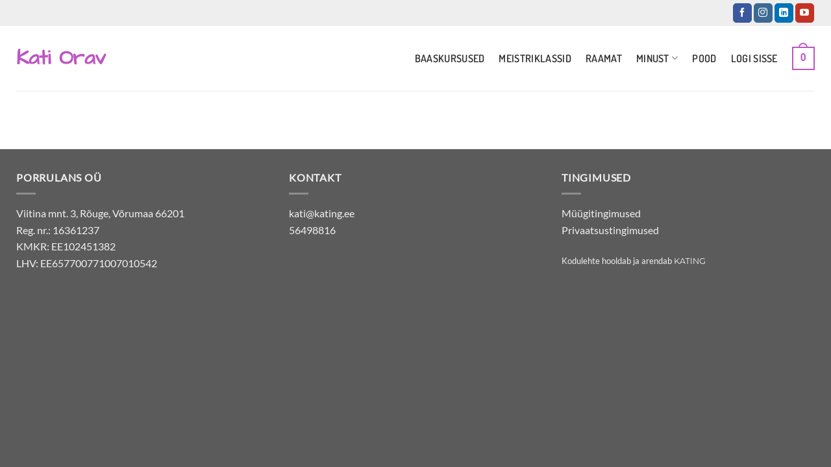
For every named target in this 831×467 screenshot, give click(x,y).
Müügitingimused (601, 213)
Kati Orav (61, 58)
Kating (690, 261)
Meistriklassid (535, 58)
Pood (704, 58)
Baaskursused (450, 58)
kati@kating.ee (321, 213)
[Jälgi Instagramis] (763, 13)
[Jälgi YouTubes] (804, 13)
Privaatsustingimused (610, 230)
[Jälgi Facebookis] (742, 13)
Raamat (604, 58)
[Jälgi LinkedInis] (784, 13)
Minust (657, 58)
